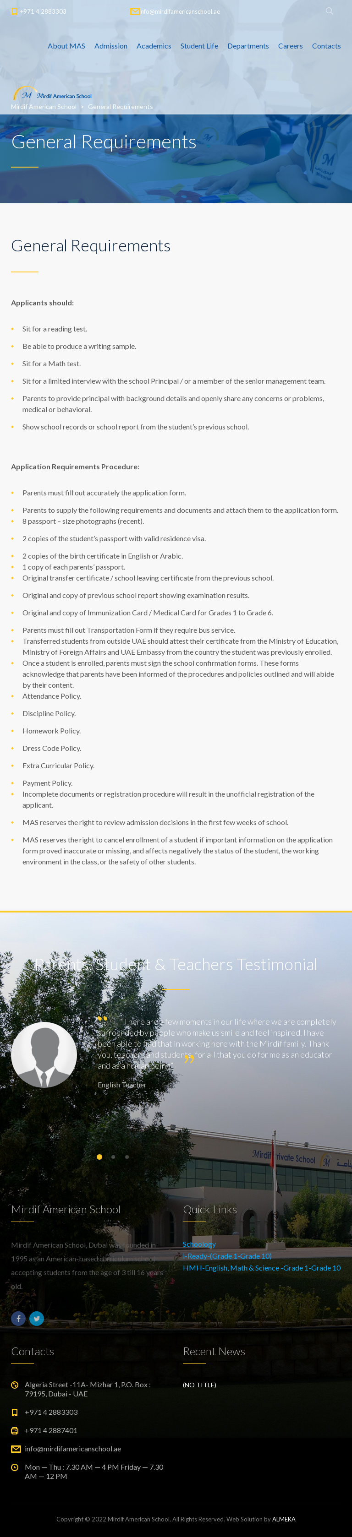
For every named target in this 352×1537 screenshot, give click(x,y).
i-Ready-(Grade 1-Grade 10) (227, 1255)
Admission (110, 45)
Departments (248, 45)
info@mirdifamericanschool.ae (179, 11)
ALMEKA (284, 1519)
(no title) (199, 1385)
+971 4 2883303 (43, 11)
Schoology (199, 1243)
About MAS (66, 45)
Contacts (326, 45)
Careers (290, 45)
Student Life (199, 45)
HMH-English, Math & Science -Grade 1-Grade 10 (262, 1267)
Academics (154, 45)
